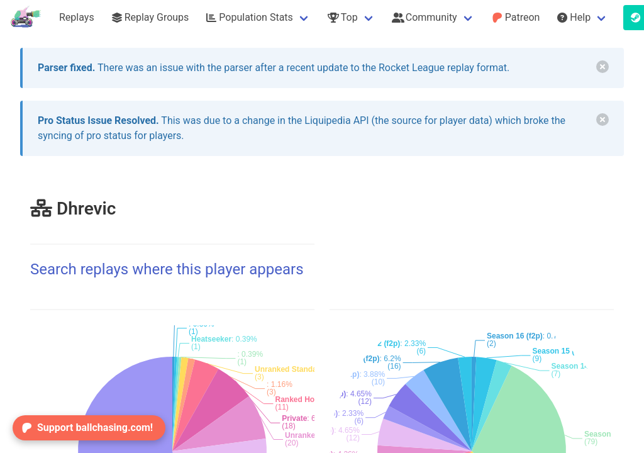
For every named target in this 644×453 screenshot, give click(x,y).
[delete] (602, 66)
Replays (76, 17)
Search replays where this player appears (167, 269)
